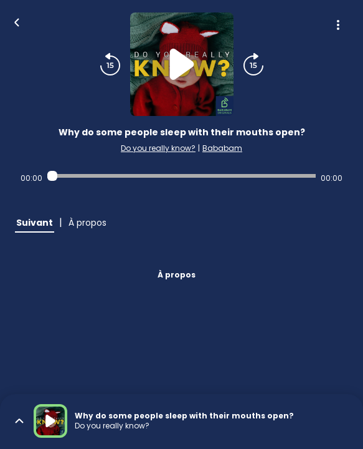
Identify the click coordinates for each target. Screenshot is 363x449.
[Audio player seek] (181, 175)
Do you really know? (158, 148)
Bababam (222, 148)
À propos (177, 274)
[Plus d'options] (338, 24)
